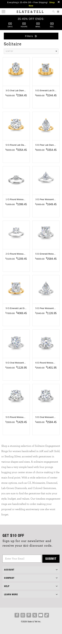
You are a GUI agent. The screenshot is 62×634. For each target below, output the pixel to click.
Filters (31, 36)
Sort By (31, 51)
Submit (51, 558)
